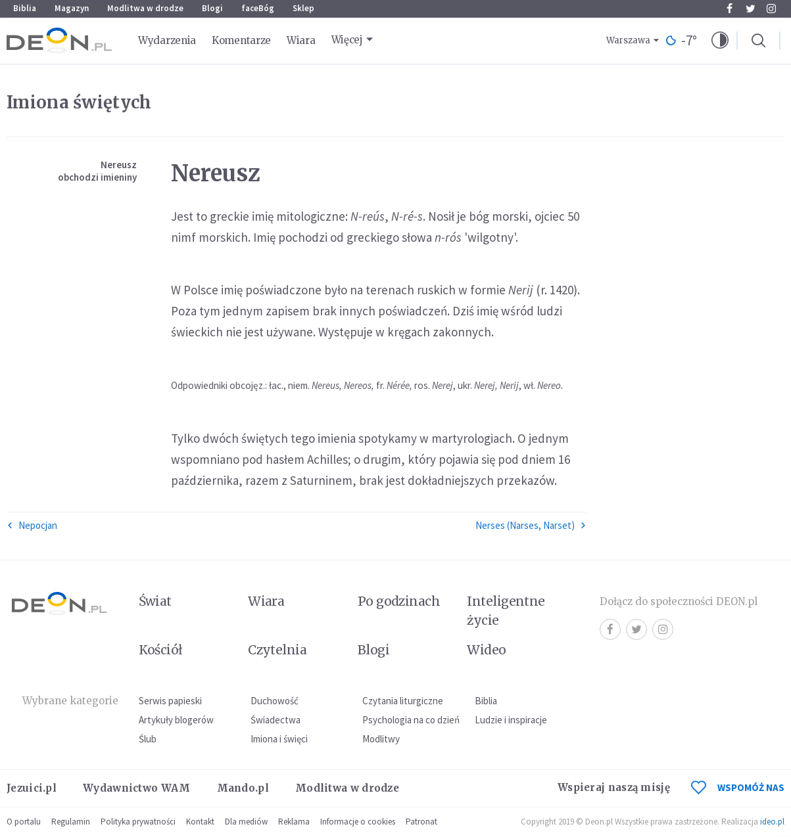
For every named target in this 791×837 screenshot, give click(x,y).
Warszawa (628, 40)
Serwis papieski (170, 700)
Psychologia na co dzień (411, 719)
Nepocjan (32, 525)
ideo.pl (772, 821)
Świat (155, 601)
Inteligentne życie (506, 610)
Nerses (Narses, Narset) (531, 525)
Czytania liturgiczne (402, 700)
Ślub (147, 739)
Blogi (212, 8)
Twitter (750, 8)
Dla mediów (246, 821)
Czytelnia (277, 650)
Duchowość (275, 700)
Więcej (347, 40)
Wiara (301, 40)
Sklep (303, 8)
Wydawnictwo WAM (137, 788)
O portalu (24, 821)
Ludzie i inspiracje (511, 719)
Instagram (771, 8)
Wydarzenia (167, 40)
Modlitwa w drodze (145, 8)
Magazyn (72, 8)
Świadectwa (275, 719)
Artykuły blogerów (176, 719)
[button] (720, 40)
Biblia (24, 8)
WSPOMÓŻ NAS (737, 787)
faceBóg (257, 8)
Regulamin (70, 821)
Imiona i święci (279, 739)
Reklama (294, 821)
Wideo (486, 650)
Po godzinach (399, 601)
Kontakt (200, 821)
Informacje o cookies (357, 821)
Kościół (161, 650)
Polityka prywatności (138, 821)
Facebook (729, 8)
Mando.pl (243, 788)
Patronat (421, 821)
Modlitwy (381, 739)
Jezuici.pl (32, 788)
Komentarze (241, 40)
